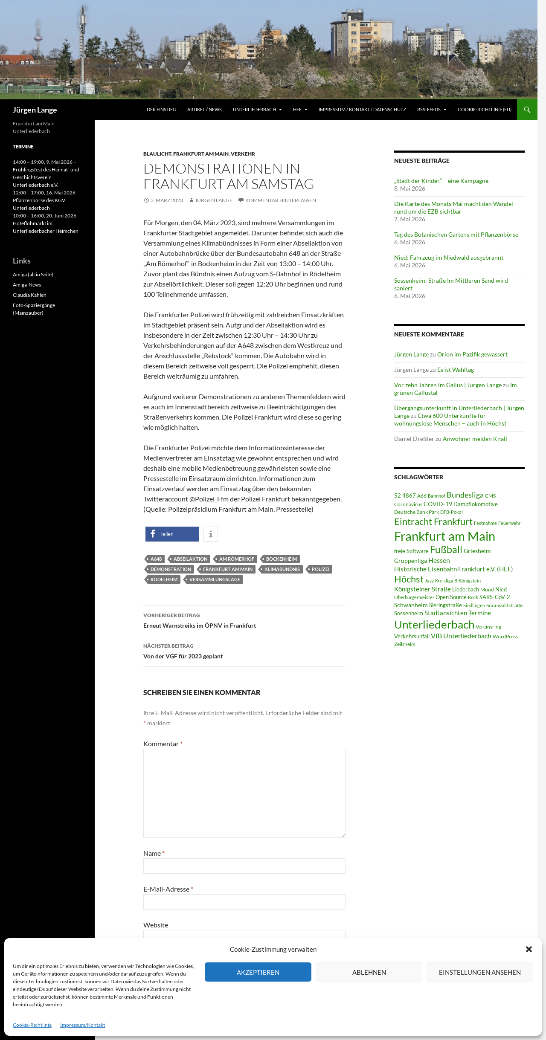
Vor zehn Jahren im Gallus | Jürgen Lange (448, 384)
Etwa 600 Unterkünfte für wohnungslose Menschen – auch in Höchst (450, 419)
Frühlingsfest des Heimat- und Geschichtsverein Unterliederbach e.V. (46, 177)
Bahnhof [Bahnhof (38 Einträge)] (436, 495)
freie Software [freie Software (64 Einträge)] (411, 551)
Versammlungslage (214, 579)
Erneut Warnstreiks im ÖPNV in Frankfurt (244, 619)
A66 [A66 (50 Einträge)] (422, 495)
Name (154, 853)
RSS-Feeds (429, 109)
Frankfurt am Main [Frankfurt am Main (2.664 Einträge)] (444, 535)
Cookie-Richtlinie (32, 1025)
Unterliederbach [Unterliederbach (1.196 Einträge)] (434, 624)
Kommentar (163, 743)
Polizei (320, 569)
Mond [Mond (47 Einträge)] (487, 589)
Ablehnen (369, 972)
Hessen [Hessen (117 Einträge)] (439, 560)
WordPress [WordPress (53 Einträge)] (505, 636)
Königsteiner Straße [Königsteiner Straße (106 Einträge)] (422, 589)
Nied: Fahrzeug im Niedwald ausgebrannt (448, 257)
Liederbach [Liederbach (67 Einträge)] (465, 589)
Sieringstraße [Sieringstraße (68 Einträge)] (445, 605)
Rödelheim (164, 579)
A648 (156, 559)
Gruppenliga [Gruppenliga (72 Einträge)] (410, 560)
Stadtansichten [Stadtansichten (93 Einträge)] (445, 613)
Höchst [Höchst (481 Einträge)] (409, 579)
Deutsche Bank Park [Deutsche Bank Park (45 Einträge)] (416, 512)
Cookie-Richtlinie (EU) (484, 109)
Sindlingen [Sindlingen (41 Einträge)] (474, 605)
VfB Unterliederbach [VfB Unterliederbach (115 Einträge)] (461, 636)
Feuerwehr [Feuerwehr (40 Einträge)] (509, 523)
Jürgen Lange (35, 109)
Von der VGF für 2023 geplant (244, 650)
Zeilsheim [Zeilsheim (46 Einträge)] (404, 644)
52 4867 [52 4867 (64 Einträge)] (405, 495)
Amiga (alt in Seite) (33, 274)
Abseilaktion (190, 559)
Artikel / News (204, 109)
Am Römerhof (236, 559)
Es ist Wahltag (455, 369)
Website (155, 925)
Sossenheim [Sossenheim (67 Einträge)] (408, 613)
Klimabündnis (282, 569)
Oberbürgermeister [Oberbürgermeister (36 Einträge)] (414, 597)
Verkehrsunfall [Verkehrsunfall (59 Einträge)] (412, 636)
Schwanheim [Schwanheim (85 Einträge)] (411, 604)
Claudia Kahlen (29, 295)
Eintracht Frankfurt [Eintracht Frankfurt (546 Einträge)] (433, 521)
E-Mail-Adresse (168, 889)
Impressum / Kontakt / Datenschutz (362, 109)
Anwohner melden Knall (475, 438)
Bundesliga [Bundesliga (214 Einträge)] (465, 494)
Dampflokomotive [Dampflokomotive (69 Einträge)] (475, 504)
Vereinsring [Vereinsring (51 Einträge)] (488, 626)
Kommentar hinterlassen (280, 200)
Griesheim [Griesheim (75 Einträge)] (477, 550)
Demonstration (171, 569)
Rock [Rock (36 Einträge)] (473, 597)
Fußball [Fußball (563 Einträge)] (446, 549)
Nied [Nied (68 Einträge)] (501, 589)
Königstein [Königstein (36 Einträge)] (470, 580)
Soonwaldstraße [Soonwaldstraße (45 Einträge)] (504, 605)
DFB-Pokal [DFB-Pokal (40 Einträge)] (451, 512)
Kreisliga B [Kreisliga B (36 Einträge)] (446, 580)
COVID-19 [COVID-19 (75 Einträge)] (438, 503)
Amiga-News (27, 284)
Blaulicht (157, 154)
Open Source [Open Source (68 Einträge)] (451, 597)
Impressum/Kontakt (82, 1025)
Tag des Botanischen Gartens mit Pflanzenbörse (456, 234)
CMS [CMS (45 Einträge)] (490, 495)
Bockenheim (281, 559)
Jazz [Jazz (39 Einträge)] (429, 580)
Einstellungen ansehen (480, 972)
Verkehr (243, 154)
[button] (529, 949)
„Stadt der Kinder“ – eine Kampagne (441, 180)
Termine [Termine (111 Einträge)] (479, 613)
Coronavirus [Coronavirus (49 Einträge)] (408, 504)
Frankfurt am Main (201, 154)
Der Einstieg (161, 109)
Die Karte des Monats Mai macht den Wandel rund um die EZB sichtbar (453, 207)
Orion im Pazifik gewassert (472, 354)
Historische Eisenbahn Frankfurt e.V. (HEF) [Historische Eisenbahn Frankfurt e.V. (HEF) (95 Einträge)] (453, 569)
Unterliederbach (254, 109)
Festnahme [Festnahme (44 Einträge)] (485, 523)
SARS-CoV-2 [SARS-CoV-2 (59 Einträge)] (494, 597)
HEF (297, 109)
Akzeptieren (258, 972)
